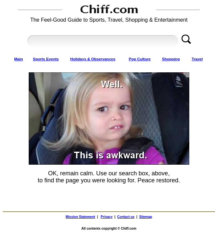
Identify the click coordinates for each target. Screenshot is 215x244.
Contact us (126, 217)
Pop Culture (140, 59)
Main (18, 59)
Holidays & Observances (92, 59)
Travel (197, 59)
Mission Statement (80, 217)
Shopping (171, 59)
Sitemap (145, 217)
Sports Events (46, 59)
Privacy (107, 217)
